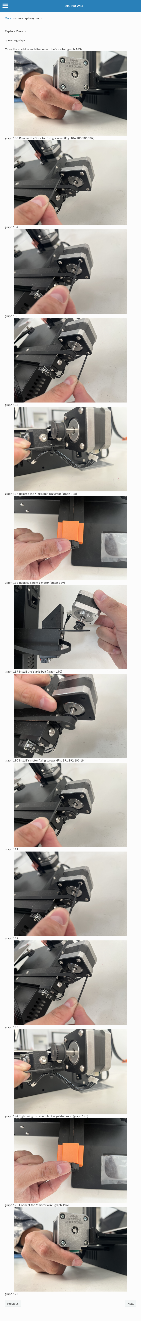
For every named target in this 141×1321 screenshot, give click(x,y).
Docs (8, 18)
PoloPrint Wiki (73, 6)
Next (130, 1303)
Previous (13, 1303)
